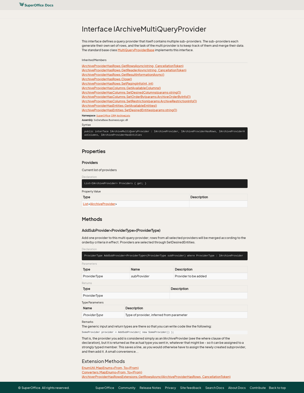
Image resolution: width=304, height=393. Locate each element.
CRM (113, 115)
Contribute (258, 388)
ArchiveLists (123, 115)
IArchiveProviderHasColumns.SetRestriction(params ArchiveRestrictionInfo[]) (139, 101)
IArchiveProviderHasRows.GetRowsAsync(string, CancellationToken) (132, 66)
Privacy (170, 388)
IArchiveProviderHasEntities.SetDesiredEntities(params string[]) (129, 110)
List (85, 204)
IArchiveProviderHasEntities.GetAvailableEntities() (119, 106)
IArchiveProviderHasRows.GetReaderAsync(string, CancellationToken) (134, 70)
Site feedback (190, 388)
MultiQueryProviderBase (136, 50)
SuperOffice (103, 115)
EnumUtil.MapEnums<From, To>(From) (110, 368)
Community (127, 388)
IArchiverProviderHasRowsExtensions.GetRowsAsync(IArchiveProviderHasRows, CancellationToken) (156, 377)
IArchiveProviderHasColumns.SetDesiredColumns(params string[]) (131, 92)
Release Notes (150, 388)
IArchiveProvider (102, 204)
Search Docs (214, 388)
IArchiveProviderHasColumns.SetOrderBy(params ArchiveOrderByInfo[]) (136, 97)
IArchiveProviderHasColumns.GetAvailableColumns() (121, 88)
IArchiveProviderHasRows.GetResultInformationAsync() (123, 75)
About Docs (237, 388)
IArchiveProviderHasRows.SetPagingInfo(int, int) (117, 83)
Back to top (277, 388)
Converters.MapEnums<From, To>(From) (112, 372)
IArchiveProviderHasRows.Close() (107, 79)
